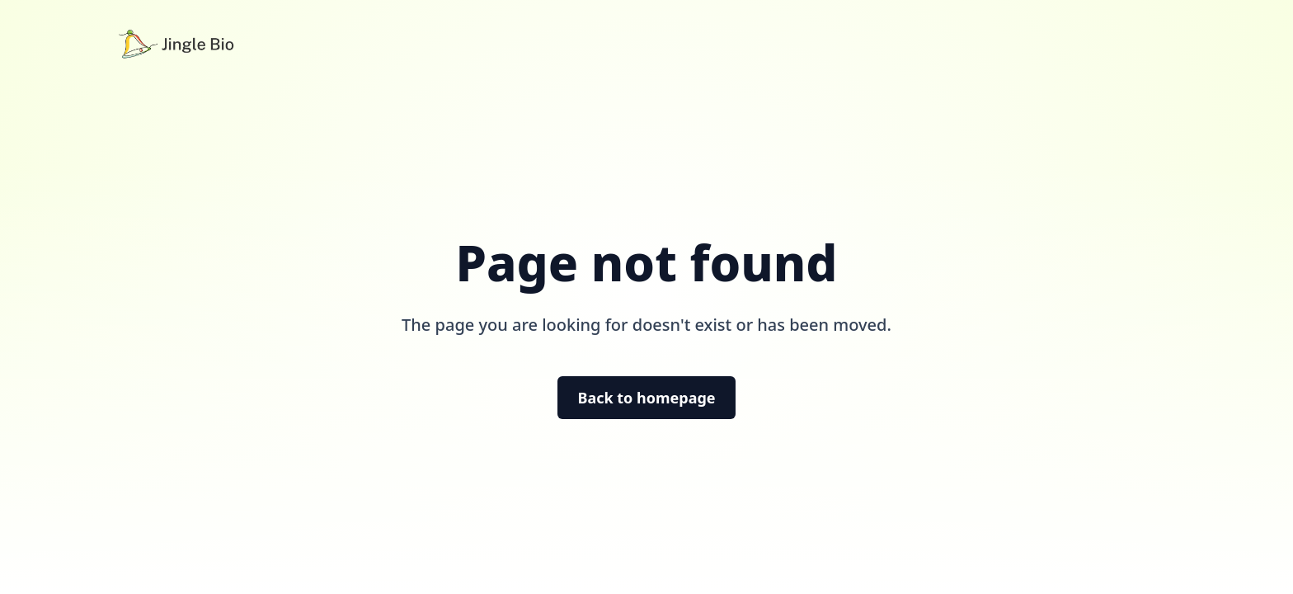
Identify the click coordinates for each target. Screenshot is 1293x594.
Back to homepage (646, 398)
